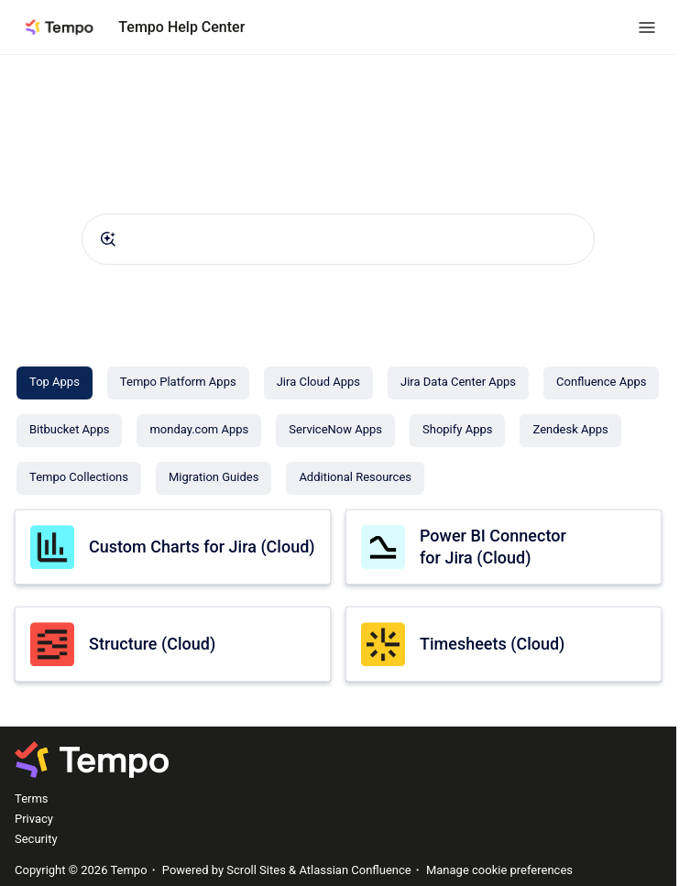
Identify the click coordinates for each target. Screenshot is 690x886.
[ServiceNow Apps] (335, 430)
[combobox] (338, 239)
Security (36, 839)
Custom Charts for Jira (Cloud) (202, 546)
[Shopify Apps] (457, 430)
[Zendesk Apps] (570, 430)
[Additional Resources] (355, 478)
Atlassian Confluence (355, 870)
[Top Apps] (54, 382)
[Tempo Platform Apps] (178, 382)
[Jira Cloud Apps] (318, 382)
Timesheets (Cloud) (492, 643)
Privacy (34, 819)
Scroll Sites (256, 870)
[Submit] (108, 239)
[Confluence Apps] (601, 382)
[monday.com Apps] (199, 430)
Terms (32, 798)
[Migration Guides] (213, 478)
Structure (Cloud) (152, 643)
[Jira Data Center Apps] (458, 382)
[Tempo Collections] (78, 478)
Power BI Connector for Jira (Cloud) (493, 546)
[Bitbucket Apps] (69, 430)
